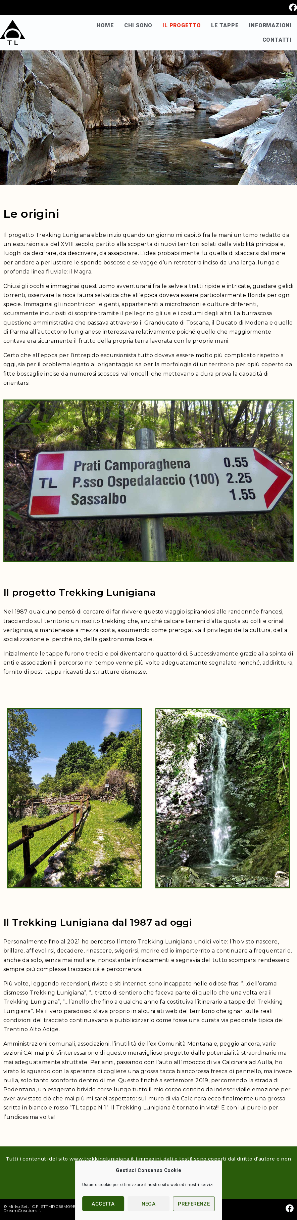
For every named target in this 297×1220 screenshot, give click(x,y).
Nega (149, 1204)
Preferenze (194, 1204)
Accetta (103, 1204)
